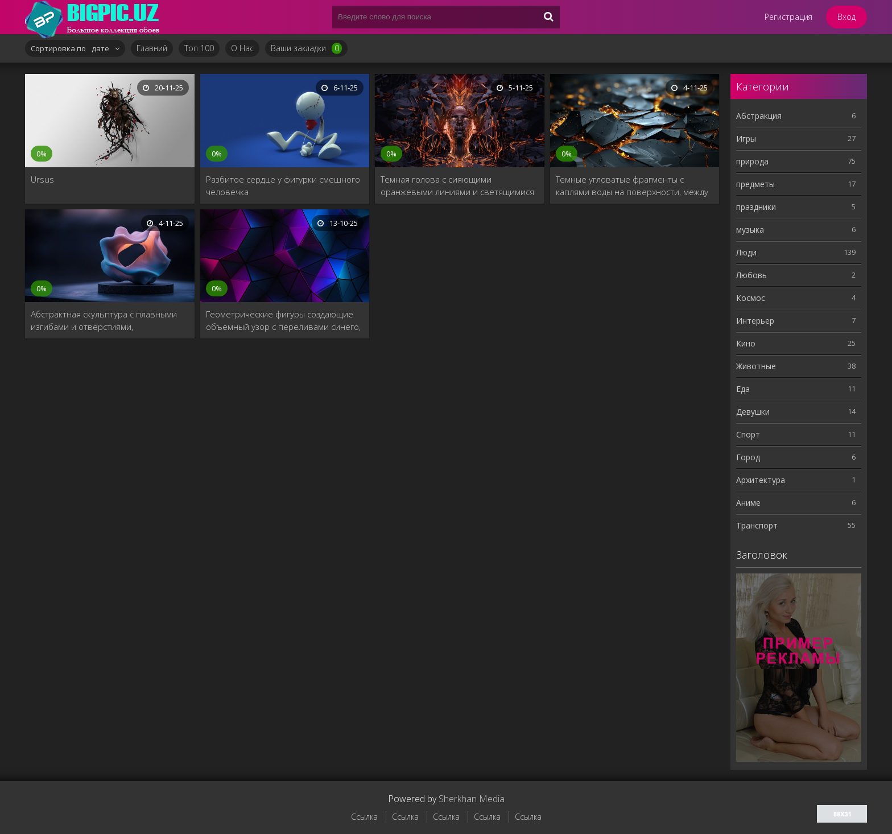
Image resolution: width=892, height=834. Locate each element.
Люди (746, 252)
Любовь (751, 275)
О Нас (242, 48)
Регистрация (788, 16)
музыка (750, 229)
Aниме (748, 502)
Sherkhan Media (472, 798)
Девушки (753, 411)
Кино (745, 343)
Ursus (42, 179)
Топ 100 (199, 48)
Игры (746, 138)
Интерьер (755, 320)
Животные (756, 366)
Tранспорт (757, 525)
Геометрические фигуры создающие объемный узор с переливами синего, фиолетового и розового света (283, 320)
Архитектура (760, 479)
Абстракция (759, 115)
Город (748, 457)
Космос (750, 297)
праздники (756, 206)
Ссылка (364, 816)
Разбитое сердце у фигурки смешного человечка (283, 185)
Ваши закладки (306, 48)
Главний (152, 48)
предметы (755, 184)
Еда (743, 388)
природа (752, 161)
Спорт (748, 434)
